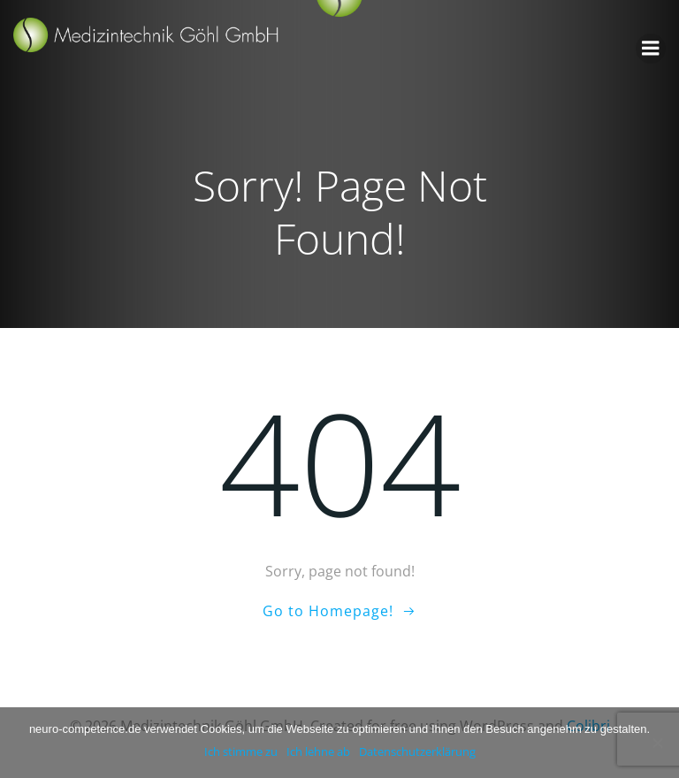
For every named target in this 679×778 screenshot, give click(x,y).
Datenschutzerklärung (417, 751)
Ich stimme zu (241, 751)
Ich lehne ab (318, 751)
